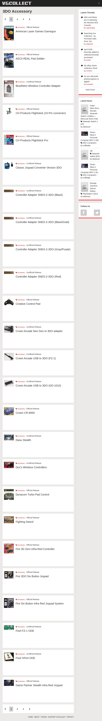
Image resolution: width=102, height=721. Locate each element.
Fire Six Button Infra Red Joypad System (40, 603)
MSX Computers (88, 143)
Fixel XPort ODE (25, 658)
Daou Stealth (23, 440)
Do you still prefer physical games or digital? (91, 79)
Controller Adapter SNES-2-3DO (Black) (39, 194)
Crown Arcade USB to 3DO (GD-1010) (38, 385)
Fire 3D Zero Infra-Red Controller (35, 549)
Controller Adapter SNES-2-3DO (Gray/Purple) (43, 249)
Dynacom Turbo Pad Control (32, 494)
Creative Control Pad (28, 303)
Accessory (20, 27)
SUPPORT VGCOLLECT (57, 717)
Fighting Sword (24, 521)
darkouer (86, 127)
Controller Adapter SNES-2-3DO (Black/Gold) (42, 222)
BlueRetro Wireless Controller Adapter (38, 85)
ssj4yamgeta (90, 28)
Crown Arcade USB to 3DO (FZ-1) (36, 358)
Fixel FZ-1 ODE (25, 630)
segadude (89, 44)
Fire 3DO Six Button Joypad (32, 576)
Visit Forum (90, 90)
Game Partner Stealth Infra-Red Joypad (39, 685)
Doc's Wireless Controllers (31, 467)
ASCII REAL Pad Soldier (30, 58)
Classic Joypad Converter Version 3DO (39, 167)
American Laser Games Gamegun (36, 31)
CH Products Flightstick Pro (32, 140)
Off (91, 151)
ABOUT (37, 717)
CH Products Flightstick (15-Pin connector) (41, 113)
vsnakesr (89, 71)
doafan (88, 60)
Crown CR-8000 (25, 412)
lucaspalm (89, 84)
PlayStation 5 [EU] (89, 194)
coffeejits (86, 145)
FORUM (44, 717)
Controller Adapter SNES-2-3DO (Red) (38, 276)
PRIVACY (70, 717)
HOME (30, 717)
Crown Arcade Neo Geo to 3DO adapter (39, 331)
